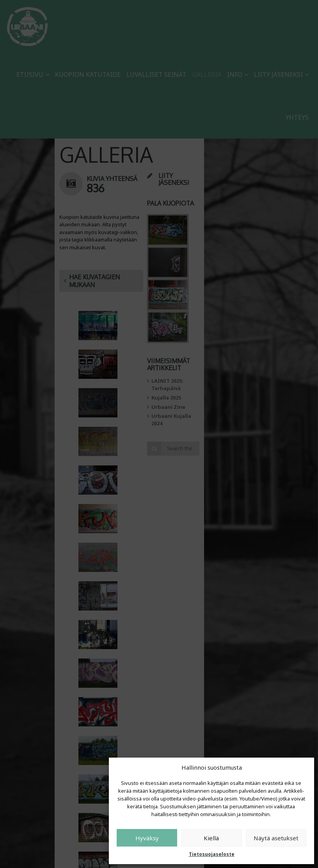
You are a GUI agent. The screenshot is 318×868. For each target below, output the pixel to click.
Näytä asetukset (276, 838)
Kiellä (211, 838)
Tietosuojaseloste (212, 854)
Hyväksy (147, 838)
